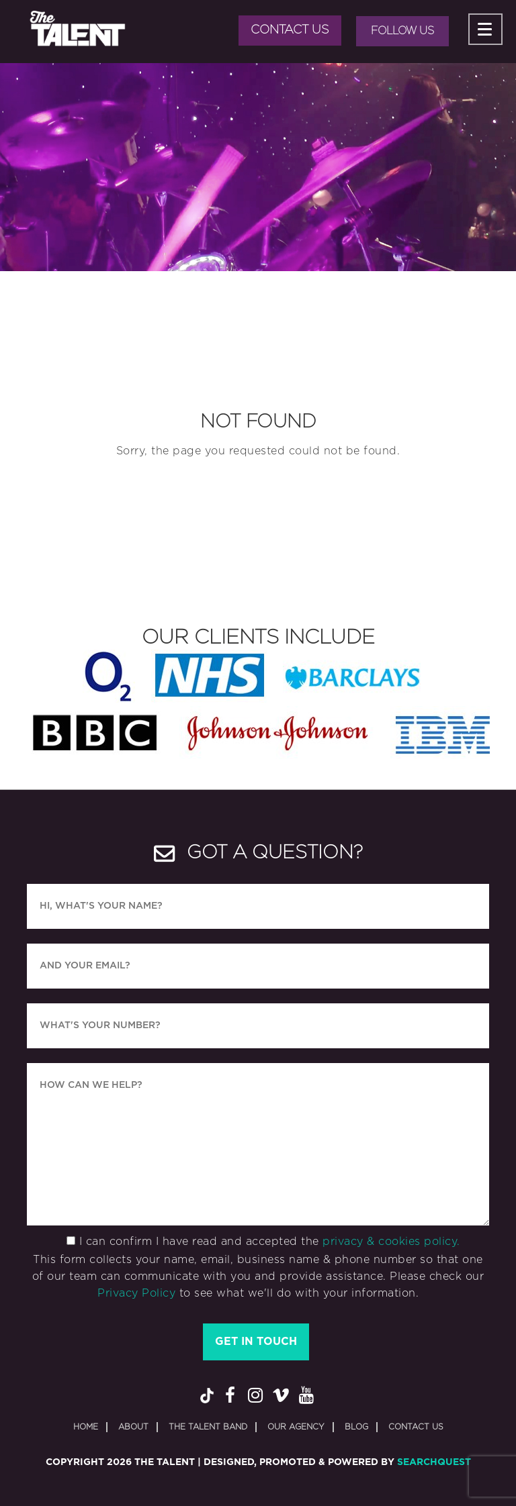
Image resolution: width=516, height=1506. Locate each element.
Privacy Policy (136, 1293)
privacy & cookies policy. (391, 1241)
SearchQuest (434, 1462)
